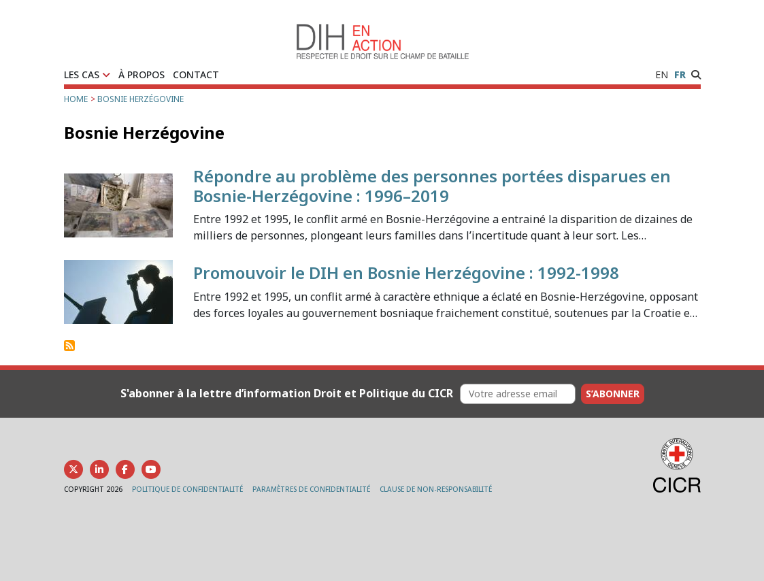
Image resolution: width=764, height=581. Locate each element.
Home (76, 99)
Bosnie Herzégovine (140, 99)
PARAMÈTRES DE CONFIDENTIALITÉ (311, 489)
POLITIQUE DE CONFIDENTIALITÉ (187, 489)
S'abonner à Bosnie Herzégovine (69, 345)
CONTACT (196, 74)
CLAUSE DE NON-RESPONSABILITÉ (436, 489)
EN (661, 74)
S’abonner (613, 393)
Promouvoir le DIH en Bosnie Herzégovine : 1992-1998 (406, 272)
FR (680, 74)
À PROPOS (141, 74)
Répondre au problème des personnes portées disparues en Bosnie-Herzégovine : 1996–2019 (432, 186)
